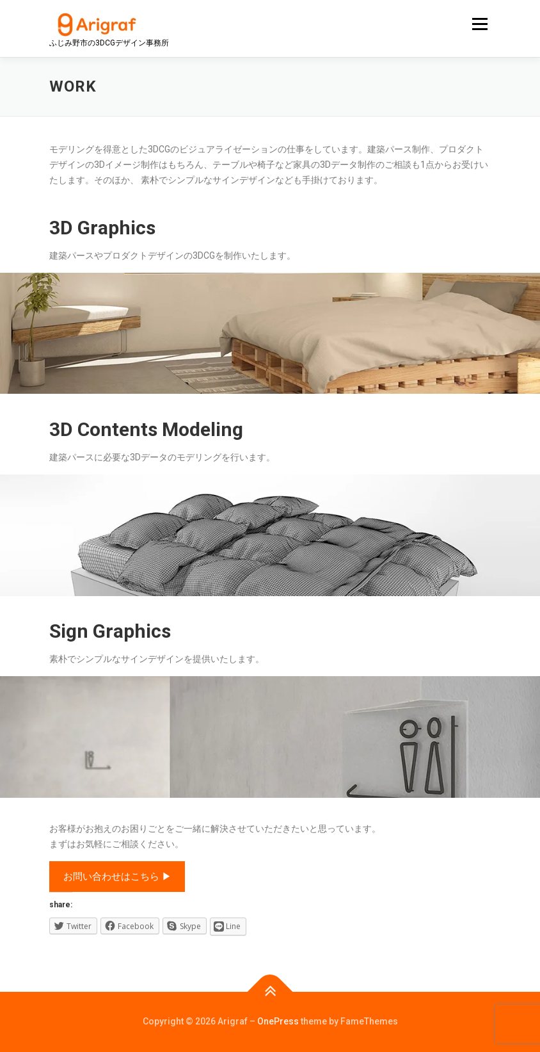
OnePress (278, 1021)
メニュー (479, 24)
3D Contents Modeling (146, 429)
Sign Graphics (110, 631)
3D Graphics (102, 227)
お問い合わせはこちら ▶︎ (117, 876)
